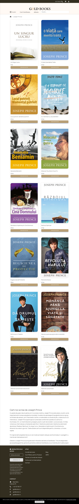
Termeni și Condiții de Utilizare (33, 457)
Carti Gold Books (25, 12)
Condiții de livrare (30, 452)
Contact (27, 463)
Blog (47, 452)
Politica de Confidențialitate (33, 460)
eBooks (36, 12)
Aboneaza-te (16, 460)
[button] (13, 12)
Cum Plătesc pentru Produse (33, 455)
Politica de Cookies (71, 499)
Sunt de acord (39, 502)
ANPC (47, 455)
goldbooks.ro (15, 489)
